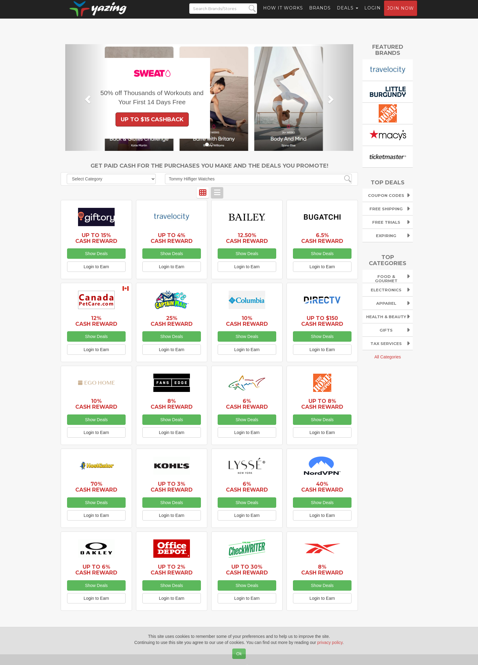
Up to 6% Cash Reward (96, 570)
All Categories (387, 356)
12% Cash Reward (96, 321)
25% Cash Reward (172, 321)
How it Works (283, 13)
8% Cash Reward (172, 404)
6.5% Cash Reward (322, 238)
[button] (87, 97)
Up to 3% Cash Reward (172, 487)
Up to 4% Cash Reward (172, 238)
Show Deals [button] (96, 253)
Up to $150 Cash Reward (322, 321)
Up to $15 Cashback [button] (152, 119)
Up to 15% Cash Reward (96, 238)
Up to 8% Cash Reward (322, 404)
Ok (239, 653)
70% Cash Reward (96, 487)
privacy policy (330, 642)
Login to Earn (96, 266)
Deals (347, 13)
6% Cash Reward (247, 404)
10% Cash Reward (247, 321)
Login (372, 13)
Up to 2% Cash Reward (172, 570)
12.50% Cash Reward (247, 238)
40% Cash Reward (322, 487)
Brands (320, 13)
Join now (400, 14)
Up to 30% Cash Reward (247, 570)
